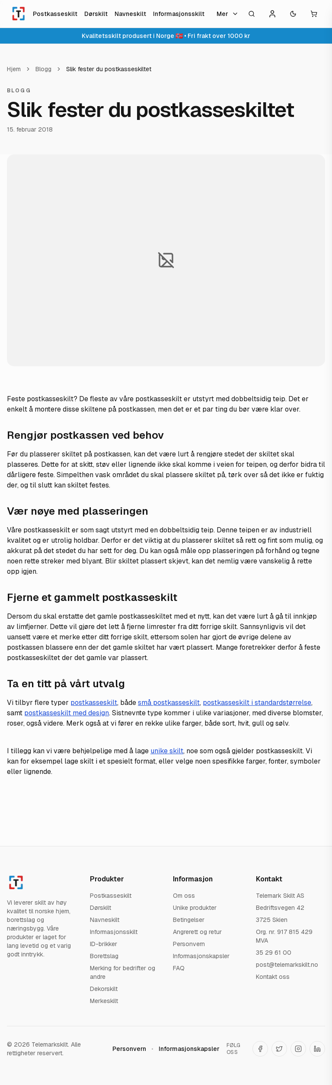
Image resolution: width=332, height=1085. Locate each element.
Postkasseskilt (55, 14)
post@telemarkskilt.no (287, 965)
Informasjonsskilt (178, 14)
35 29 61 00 (273, 952)
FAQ (179, 968)
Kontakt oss (273, 977)
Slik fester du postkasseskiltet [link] (108, 69)
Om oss (184, 895)
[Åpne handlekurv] (314, 14)
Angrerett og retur (197, 932)
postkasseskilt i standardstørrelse (257, 702)
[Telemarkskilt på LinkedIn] (317, 1049)
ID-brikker (103, 944)
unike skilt (166, 750)
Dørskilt (96, 14)
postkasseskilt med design (66, 712)
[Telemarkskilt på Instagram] (298, 1049)
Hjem (14, 69)
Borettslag (104, 956)
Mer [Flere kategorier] (228, 14)
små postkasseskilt (169, 702)
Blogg (43, 69)
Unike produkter (195, 908)
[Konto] (272, 14)
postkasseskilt (93, 702)
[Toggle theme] (293, 14)
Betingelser (188, 920)
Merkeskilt (104, 1001)
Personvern (189, 944)
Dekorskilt (104, 989)
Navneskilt (130, 14)
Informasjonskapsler (201, 956)
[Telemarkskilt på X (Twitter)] (279, 1049)
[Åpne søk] (251, 14)
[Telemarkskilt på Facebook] (260, 1049)
